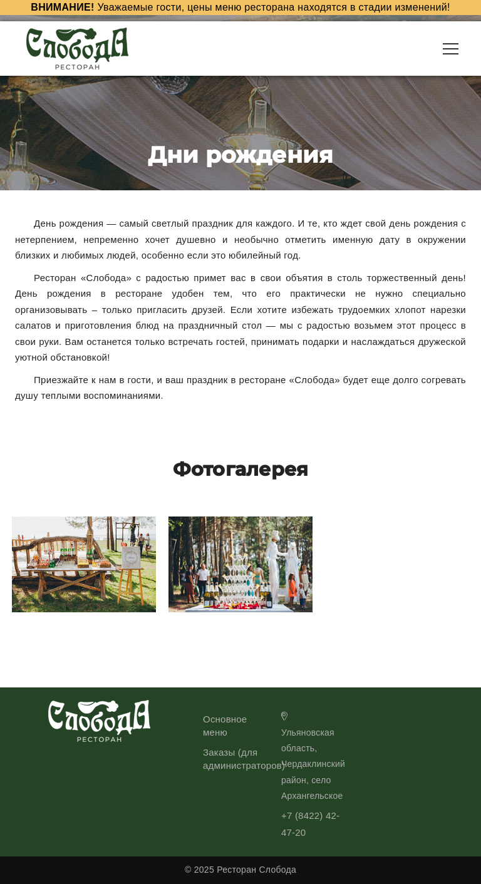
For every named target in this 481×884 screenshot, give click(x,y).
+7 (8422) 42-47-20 (310, 824)
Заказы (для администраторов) (244, 759)
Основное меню (225, 726)
